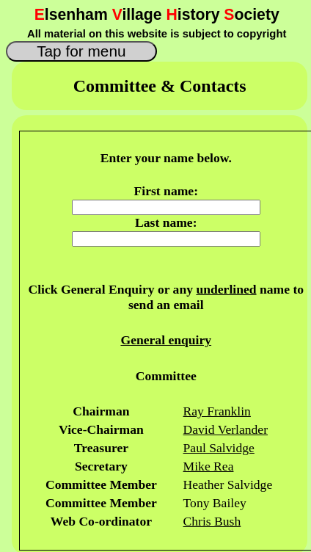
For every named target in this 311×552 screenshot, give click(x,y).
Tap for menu (81, 51)
